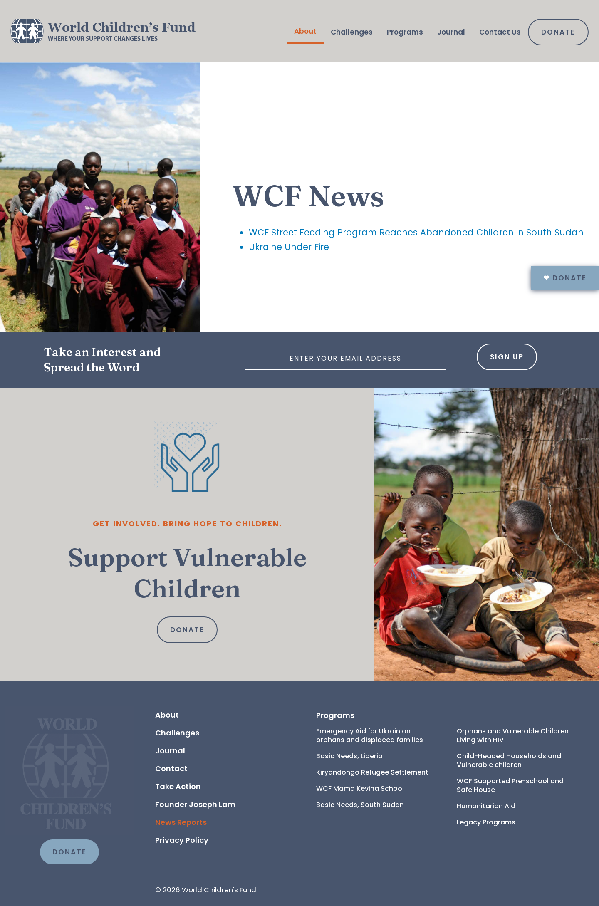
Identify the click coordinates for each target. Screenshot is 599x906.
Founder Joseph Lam (195, 804)
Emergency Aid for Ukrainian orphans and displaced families (369, 735)
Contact (171, 768)
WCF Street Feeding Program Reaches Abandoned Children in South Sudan (416, 232)
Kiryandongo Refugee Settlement (372, 772)
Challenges (352, 32)
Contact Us (500, 32)
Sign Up (507, 357)
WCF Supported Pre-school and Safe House (511, 785)
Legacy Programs (486, 822)
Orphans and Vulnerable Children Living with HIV (513, 735)
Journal (451, 32)
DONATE (69, 852)
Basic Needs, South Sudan (360, 804)
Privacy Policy (181, 840)
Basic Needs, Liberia (349, 756)
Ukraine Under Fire (289, 247)
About (305, 31)
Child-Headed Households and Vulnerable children (510, 760)
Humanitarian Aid (486, 806)
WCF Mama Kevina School (360, 788)
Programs (405, 32)
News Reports (181, 822)
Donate (558, 32)
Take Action (178, 786)
